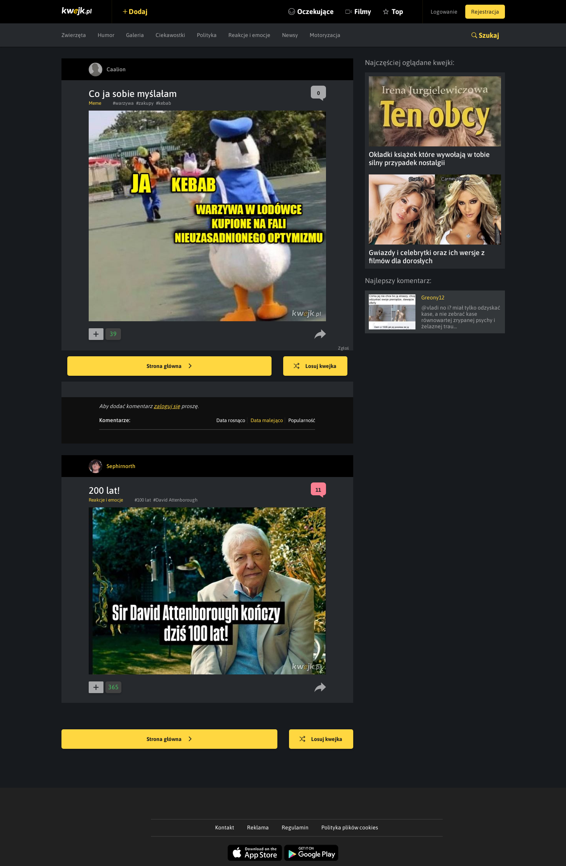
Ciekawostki (170, 35)
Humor (106, 35)
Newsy (290, 35)
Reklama (258, 827)
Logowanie (444, 12)
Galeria (135, 35)
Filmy (362, 11)
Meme (95, 103)
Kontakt (224, 827)
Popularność (301, 420)
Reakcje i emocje (249, 35)
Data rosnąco (230, 420)
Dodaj (138, 11)
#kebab (163, 103)
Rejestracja (485, 12)
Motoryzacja (325, 35)
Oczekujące (315, 11)
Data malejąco (267, 420)
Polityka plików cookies (349, 827)
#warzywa (123, 103)
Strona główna (169, 366)
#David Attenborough (175, 500)
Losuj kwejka (315, 366)
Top (397, 11)
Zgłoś (343, 348)
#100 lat (143, 500)
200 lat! (104, 490)
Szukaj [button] (489, 35)
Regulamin (295, 827)
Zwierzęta (73, 35)
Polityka (207, 35)
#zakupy (145, 103)
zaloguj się (167, 406)
